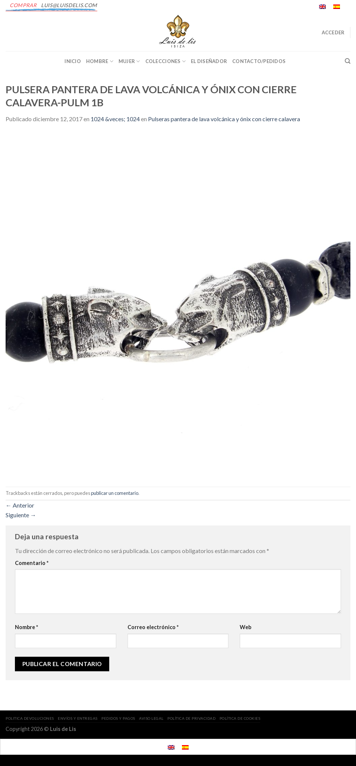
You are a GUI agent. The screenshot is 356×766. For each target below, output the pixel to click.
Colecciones (165, 61)
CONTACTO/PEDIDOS (259, 61)
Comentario (31, 563)
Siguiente (21, 514)
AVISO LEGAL (151, 718)
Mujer (129, 61)
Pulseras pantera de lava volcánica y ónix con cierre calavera (224, 118)
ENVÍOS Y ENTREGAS (78, 718)
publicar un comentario (114, 493)
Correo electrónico (153, 627)
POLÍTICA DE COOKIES (240, 718)
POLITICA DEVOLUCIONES (30, 718)
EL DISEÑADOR (209, 61)
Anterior (20, 505)
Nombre (26, 627)
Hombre (99, 61)
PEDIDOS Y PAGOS (118, 718)
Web (245, 627)
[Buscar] (347, 61)
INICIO (72, 61)
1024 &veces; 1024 (115, 118)
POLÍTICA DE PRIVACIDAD (191, 718)
